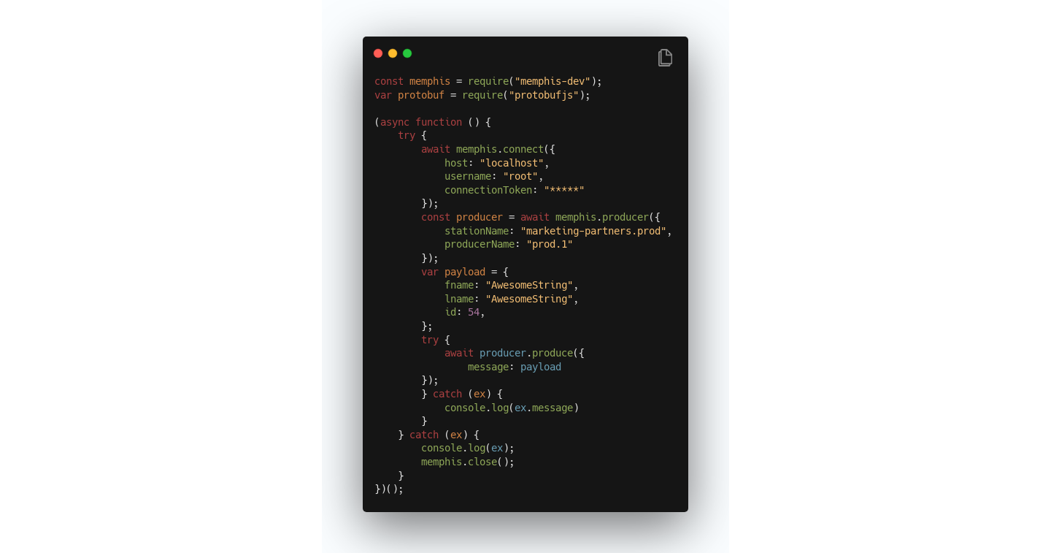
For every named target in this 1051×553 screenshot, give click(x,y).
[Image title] (524, 52)
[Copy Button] (665, 58)
